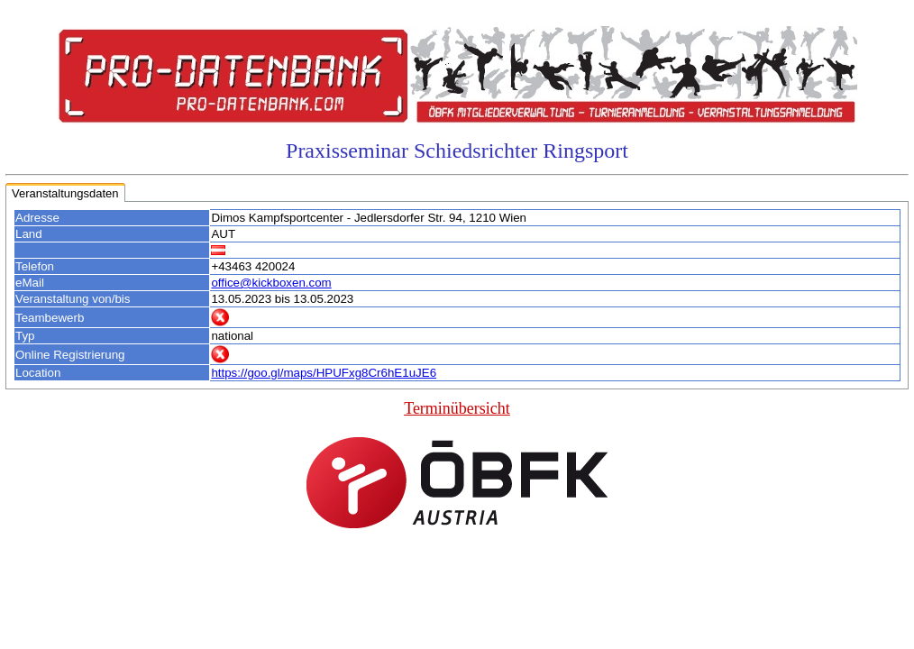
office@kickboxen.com (271, 282)
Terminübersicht (457, 408)
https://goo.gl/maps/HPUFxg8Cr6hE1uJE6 (323, 372)
